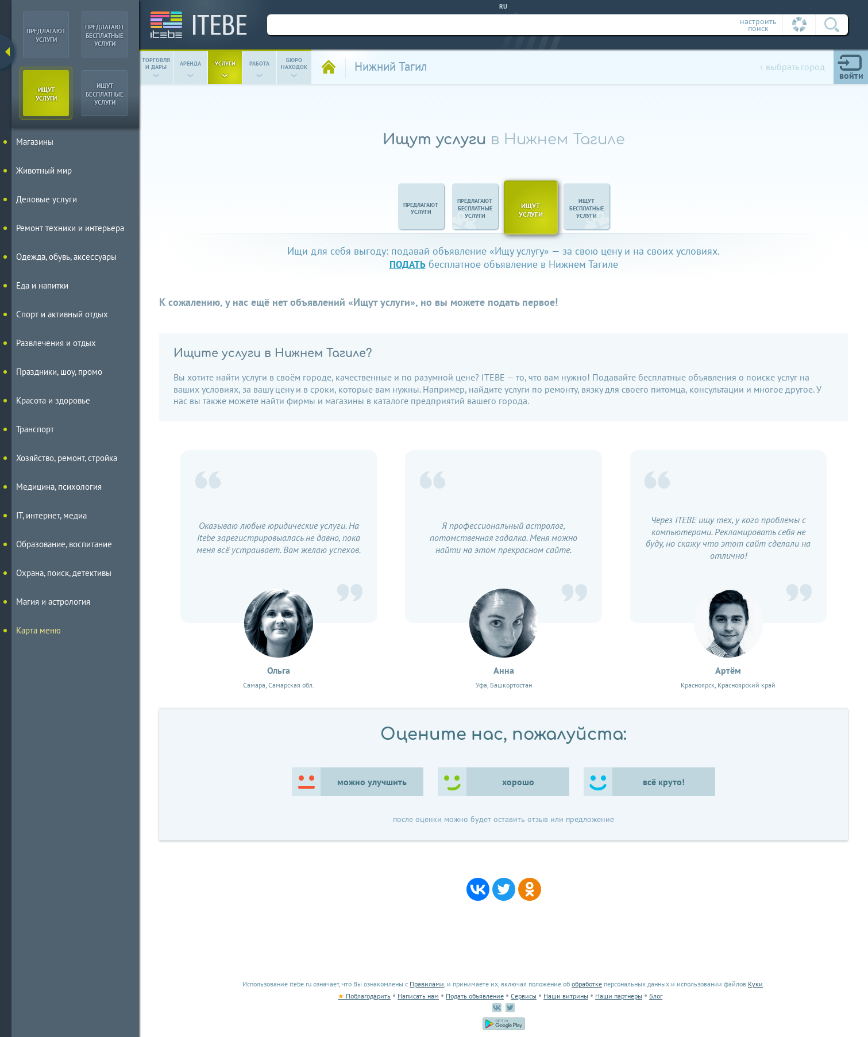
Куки (755, 984)
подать (407, 264)
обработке (587, 984)
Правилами (427, 984)
